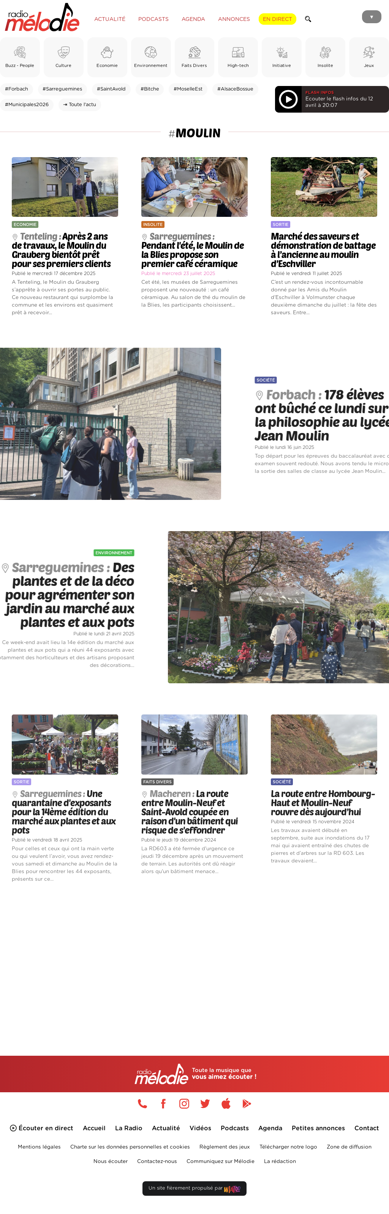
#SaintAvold (111, 89)
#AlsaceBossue (235, 89)
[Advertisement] (194, 958)
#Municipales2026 (27, 104)
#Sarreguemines (62, 89)
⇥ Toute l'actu (79, 104)
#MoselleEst (188, 89)
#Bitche (150, 89)
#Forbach (16, 89)
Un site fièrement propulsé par (194, 1190)
